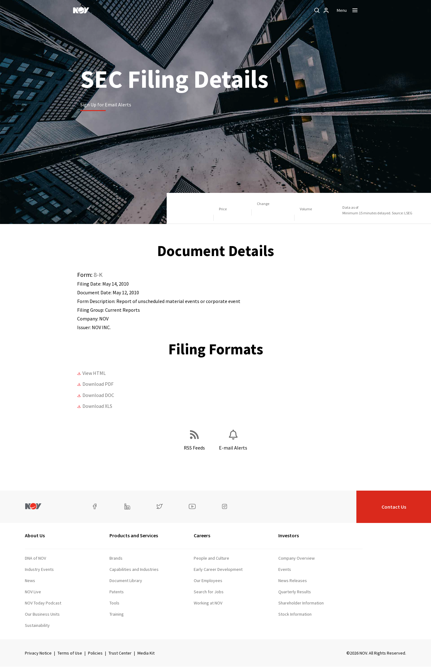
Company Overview (296, 558)
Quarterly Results (294, 592)
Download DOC (98, 395)
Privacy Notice (38, 653)
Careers (202, 535)
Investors (288, 535)
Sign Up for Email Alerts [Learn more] (105, 104)
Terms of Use (70, 653)
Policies (95, 653)
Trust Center (120, 653)
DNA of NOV (35, 558)
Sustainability (37, 625)
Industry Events (39, 569)
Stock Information (295, 614)
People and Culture (211, 558)
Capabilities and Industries (134, 569)
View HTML (94, 373)
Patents (116, 592)
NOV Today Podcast (43, 603)
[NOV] (81, 10)
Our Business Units (42, 614)
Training (116, 614)
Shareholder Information (301, 603)
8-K (98, 274)
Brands (116, 558)
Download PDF (98, 384)
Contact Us (394, 507)
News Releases (292, 580)
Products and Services (133, 535)
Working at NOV (208, 603)
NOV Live (33, 592)
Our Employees (208, 580)
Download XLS (97, 406)
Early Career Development (218, 569)
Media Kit (146, 653)
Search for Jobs (209, 592)
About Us (35, 535)
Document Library (125, 580)
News (30, 580)
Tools (114, 603)
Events (284, 569)
